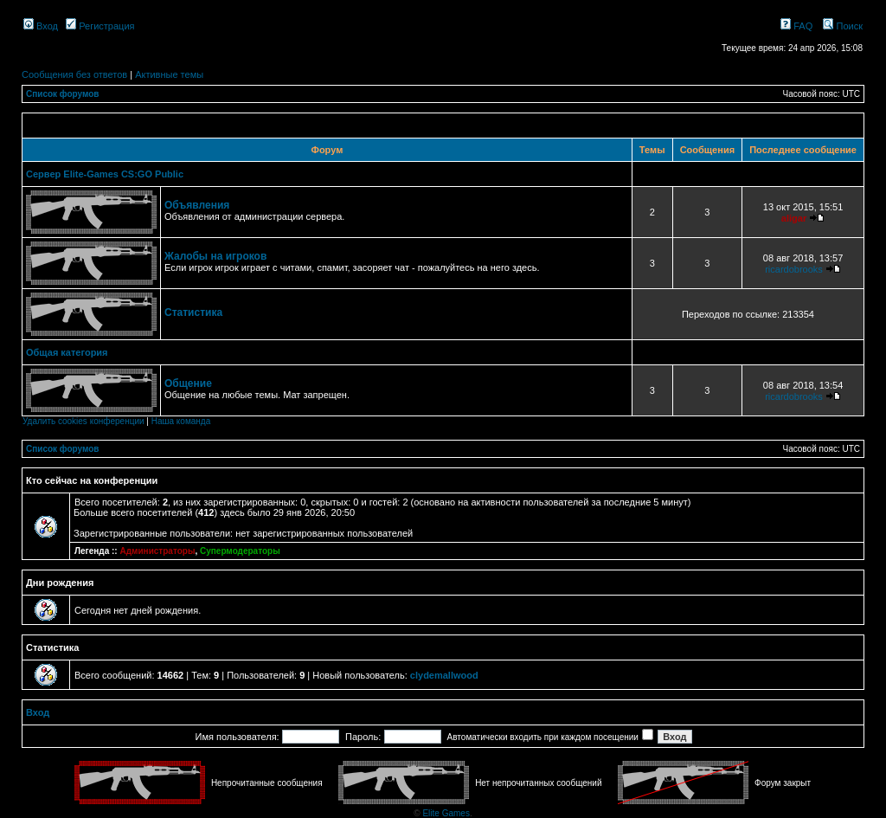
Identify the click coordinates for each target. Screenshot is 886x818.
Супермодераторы (240, 551)
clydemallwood (444, 675)
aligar (793, 218)
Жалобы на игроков (215, 256)
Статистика (193, 312)
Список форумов (63, 94)
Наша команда (181, 421)
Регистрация (100, 26)
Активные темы (169, 74)
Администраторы (157, 551)
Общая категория (67, 352)
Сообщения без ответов (74, 74)
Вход (40, 26)
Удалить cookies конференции (83, 421)
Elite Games (445, 813)
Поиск (843, 26)
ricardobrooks (794, 269)
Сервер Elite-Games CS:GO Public (104, 174)
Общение (188, 383)
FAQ (796, 26)
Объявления (196, 205)
